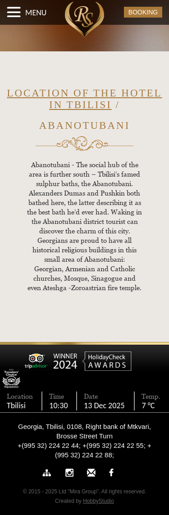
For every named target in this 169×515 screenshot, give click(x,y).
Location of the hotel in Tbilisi (84, 98)
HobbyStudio (98, 501)
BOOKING (143, 12)
